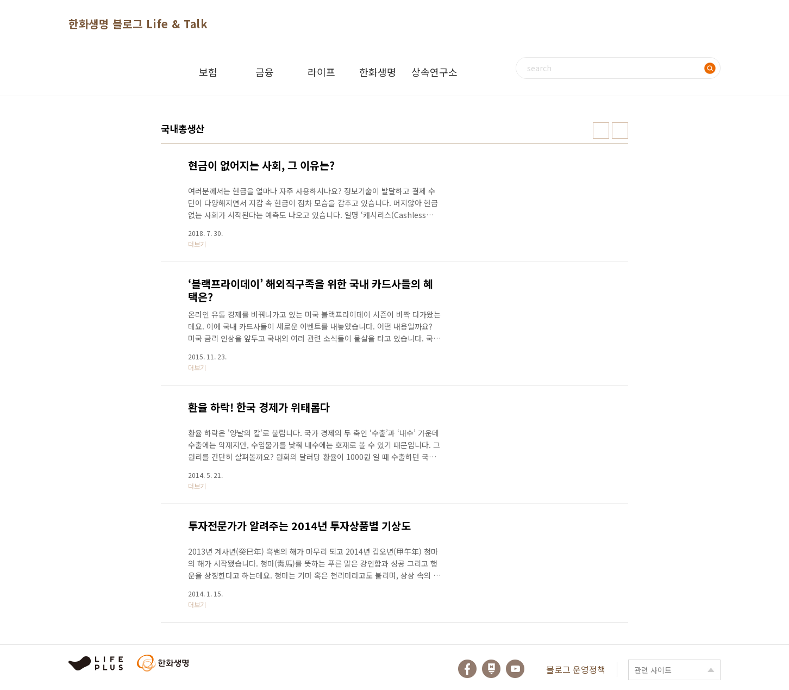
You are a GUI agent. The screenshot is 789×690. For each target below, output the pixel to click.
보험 (208, 72)
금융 (264, 72)
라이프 (321, 72)
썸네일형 (601, 130)
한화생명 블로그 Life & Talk (138, 24)
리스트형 (620, 130)
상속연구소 (434, 72)
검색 (709, 68)
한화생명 (377, 72)
